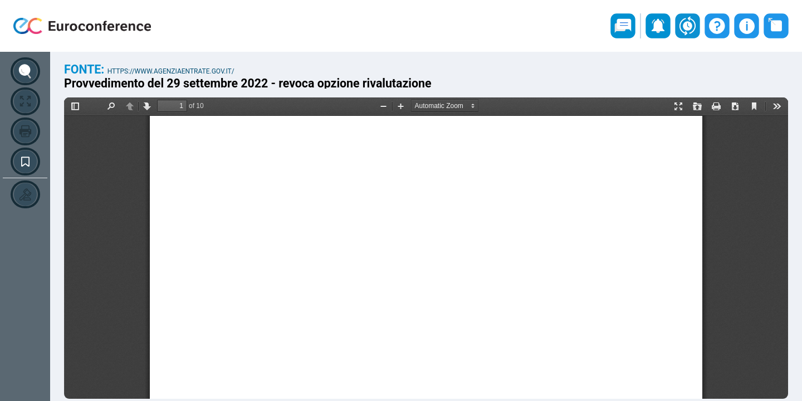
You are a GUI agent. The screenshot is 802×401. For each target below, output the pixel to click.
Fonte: (85, 69)
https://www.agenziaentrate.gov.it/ (170, 71)
